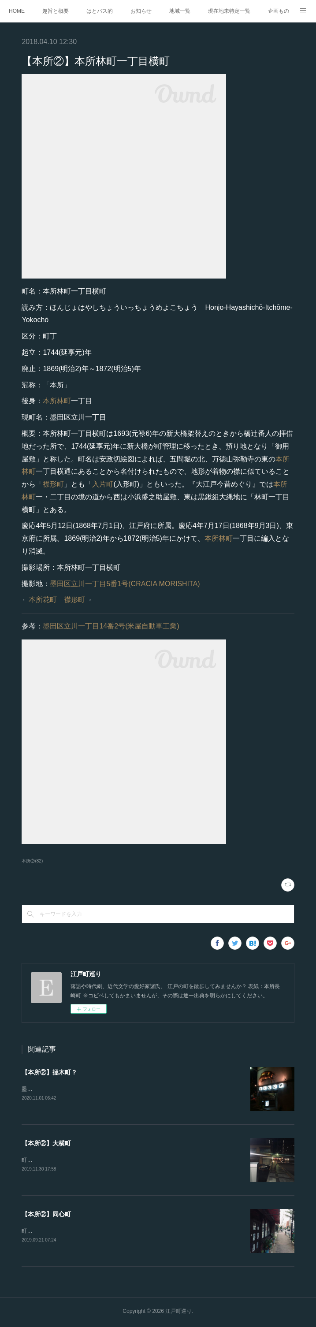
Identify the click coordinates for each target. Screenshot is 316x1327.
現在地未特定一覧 (229, 11)
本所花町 (43, 599)
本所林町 (57, 401)
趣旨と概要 (55, 11)
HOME (17, 11)
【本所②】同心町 (46, 1215)
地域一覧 (179, 11)
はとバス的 (99, 11)
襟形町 (53, 484)
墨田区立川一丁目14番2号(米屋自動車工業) (111, 626)
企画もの (278, 11)
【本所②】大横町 (46, 1144)
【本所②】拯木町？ (49, 1072)
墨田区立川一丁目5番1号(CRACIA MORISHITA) (125, 583)
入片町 (102, 484)
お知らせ (141, 11)
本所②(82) (32, 861)
